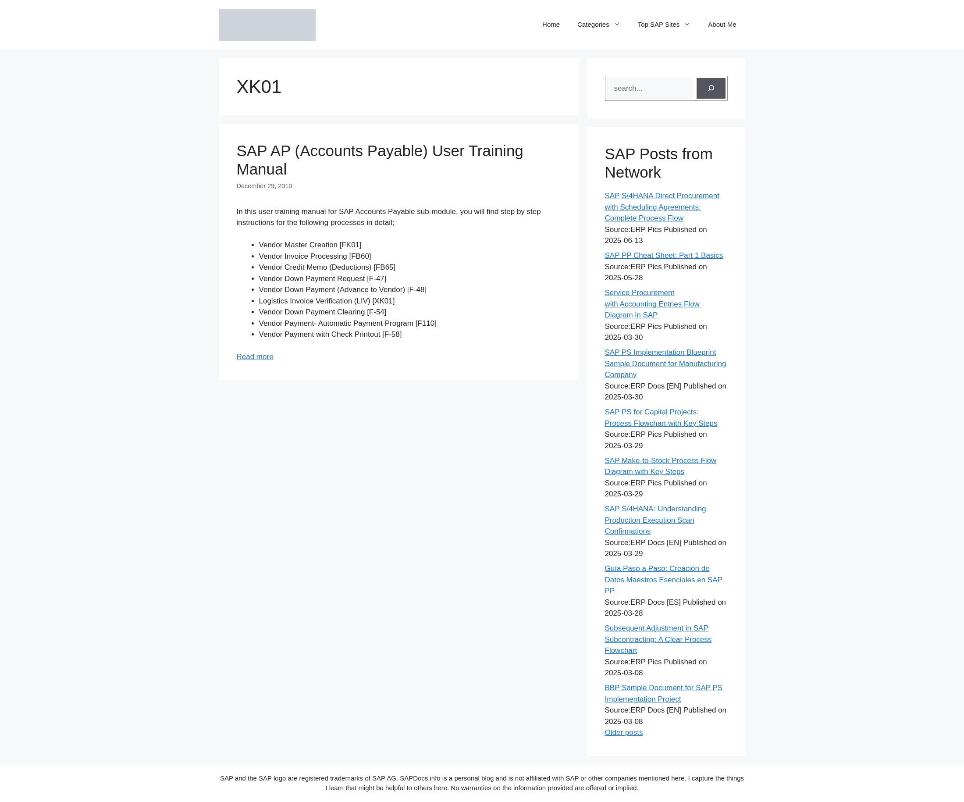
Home (551, 24)
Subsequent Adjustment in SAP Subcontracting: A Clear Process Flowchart (658, 639)
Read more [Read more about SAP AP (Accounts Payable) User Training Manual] (255, 357)
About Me (722, 24)
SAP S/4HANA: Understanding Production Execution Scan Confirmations (655, 520)
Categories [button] (603, 24)
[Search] (711, 88)
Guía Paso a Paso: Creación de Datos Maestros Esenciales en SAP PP (663, 579)
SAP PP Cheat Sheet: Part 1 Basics (664, 255)
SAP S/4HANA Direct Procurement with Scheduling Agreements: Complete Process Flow (662, 207)
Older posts (624, 732)
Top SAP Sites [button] (669, 24)
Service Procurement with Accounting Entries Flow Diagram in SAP (652, 304)
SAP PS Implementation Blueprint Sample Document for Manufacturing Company (665, 363)
